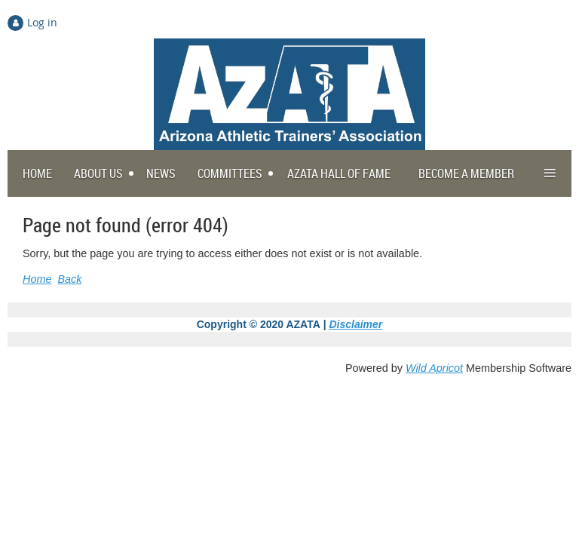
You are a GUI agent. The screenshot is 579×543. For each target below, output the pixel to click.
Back (69, 279)
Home (37, 279)
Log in (42, 22)
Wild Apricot (434, 368)
